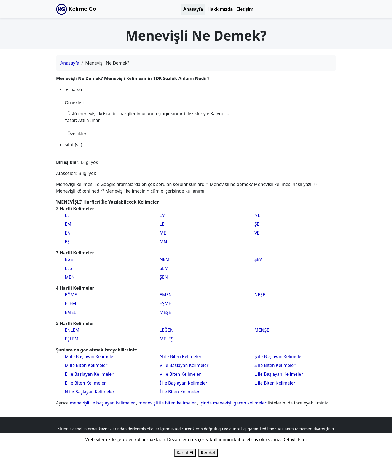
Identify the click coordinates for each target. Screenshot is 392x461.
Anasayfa (193, 9)
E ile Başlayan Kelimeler (89, 374)
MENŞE (261, 330)
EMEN (166, 295)
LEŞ (68, 268)
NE (257, 215)
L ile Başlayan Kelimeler (278, 374)
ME (163, 233)
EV (162, 215)
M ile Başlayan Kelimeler (90, 356)
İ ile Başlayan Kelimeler (183, 383)
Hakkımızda (220, 9)
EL (67, 215)
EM (68, 224)
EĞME (71, 295)
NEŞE (259, 295)
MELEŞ (166, 339)
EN (68, 233)
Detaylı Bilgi (294, 439)
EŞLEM (71, 339)
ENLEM (72, 330)
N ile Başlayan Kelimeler (89, 392)
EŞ (67, 242)
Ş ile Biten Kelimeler (275, 365)
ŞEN (164, 277)
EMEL (70, 312)
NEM (165, 259)
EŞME (165, 303)
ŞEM (164, 268)
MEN (70, 277)
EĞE (69, 259)
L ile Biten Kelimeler (274, 383)
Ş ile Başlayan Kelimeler (278, 356)
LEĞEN (166, 330)
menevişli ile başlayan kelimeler (103, 403)
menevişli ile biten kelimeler (167, 403)
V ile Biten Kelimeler (180, 374)
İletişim (245, 9)
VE (257, 233)
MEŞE (165, 312)
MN (163, 242)
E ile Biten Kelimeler (85, 383)
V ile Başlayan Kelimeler (184, 365)
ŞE (256, 224)
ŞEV (258, 259)
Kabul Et (185, 453)
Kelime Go (76, 9)
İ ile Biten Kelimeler (180, 392)
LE (162, 224)
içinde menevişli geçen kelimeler (234, 403)
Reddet (208, 453)
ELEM (70, 303)
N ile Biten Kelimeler (181, 356)
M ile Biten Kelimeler (86, 365)
